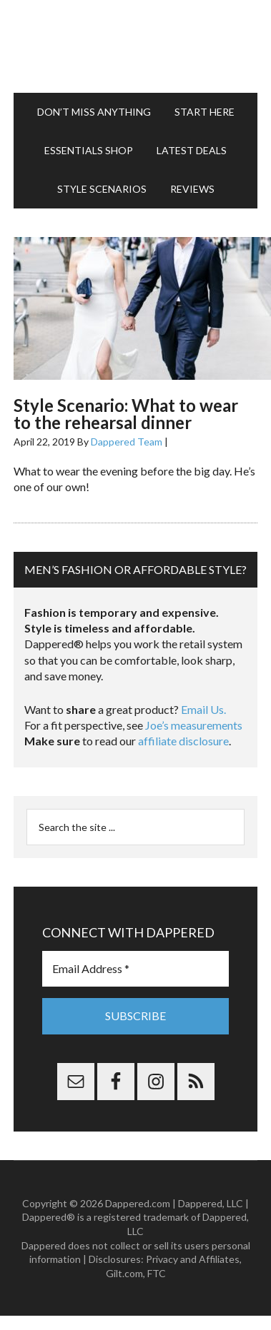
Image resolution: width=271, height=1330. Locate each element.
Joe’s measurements (193, 725)
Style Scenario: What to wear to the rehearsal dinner (126, 414)
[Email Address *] (135, 969)
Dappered (135, 46)
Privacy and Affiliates (193, 1259)
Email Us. (203, 709)
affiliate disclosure (183, 740)
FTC (156, 1273)
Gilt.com (124, 1273)
